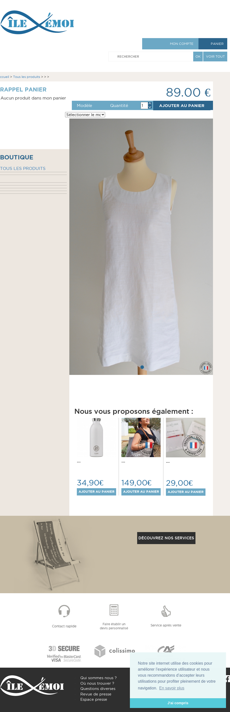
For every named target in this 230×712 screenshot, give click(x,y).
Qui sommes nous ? (98, 678)
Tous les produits (26, 76)
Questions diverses (97, 688)
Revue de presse (95, 694)
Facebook (226, 678)
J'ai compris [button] (177, 703)
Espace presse (93, 699)
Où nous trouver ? (97, 683)
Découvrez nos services (166, 538)
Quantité (119, 105)
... (79, 460)
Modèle (84, 105)
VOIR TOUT (215, 56)
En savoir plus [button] (171, 688)
